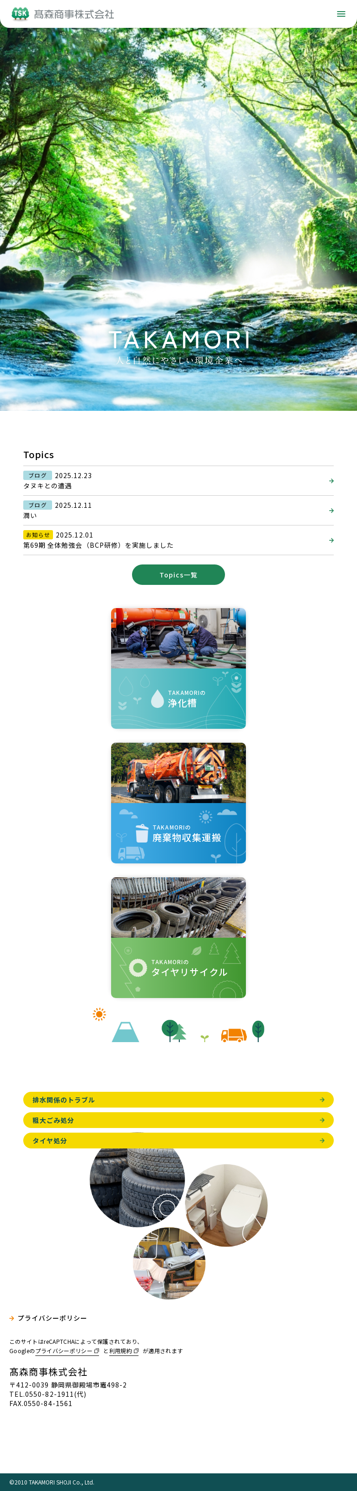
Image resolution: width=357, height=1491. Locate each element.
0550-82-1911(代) (55, 1394)
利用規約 (120, 1351)
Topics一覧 (178, 574)
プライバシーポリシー (53, 1318)
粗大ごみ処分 (53, 1120)
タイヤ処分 (50, 1140)
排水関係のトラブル (64, 1099)
